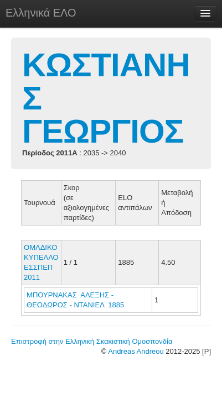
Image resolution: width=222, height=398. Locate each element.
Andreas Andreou (135, 351)
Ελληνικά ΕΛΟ (41, 13)
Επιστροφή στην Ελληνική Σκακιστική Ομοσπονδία (91, 341)
